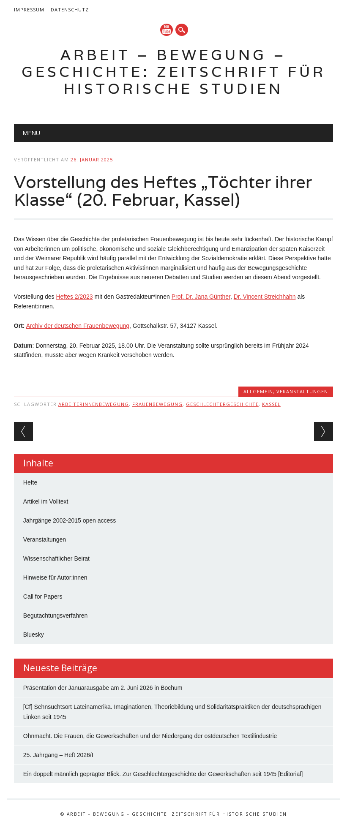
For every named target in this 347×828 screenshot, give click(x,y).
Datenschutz (70, 9)
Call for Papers (43, 596)
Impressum (29, 9)
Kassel (271, 404)
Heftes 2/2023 (74, 296)
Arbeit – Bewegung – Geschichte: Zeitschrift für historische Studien (174, 71)
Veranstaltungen (302, 391)
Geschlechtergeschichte (222, 404)
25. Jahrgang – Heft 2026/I (58, 755)
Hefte (30, 482)
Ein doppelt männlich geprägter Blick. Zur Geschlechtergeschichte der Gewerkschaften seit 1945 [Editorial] (163, 774)
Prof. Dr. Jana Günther (201, 296)
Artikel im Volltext (45, 501)
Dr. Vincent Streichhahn (265, 296)
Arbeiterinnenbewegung (93, 404)
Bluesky (33, 634)
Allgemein (258, 391)
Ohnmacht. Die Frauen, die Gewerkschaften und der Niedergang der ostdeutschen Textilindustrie (150, 736)
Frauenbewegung (157, 404)
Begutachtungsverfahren (55, 615)
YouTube (166, 30)
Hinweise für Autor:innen (55, 577)
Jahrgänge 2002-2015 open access (69, 520)
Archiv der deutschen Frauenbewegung (77, 325)
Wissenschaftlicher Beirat (56, 558)
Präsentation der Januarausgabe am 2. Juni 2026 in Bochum (103, 687)
